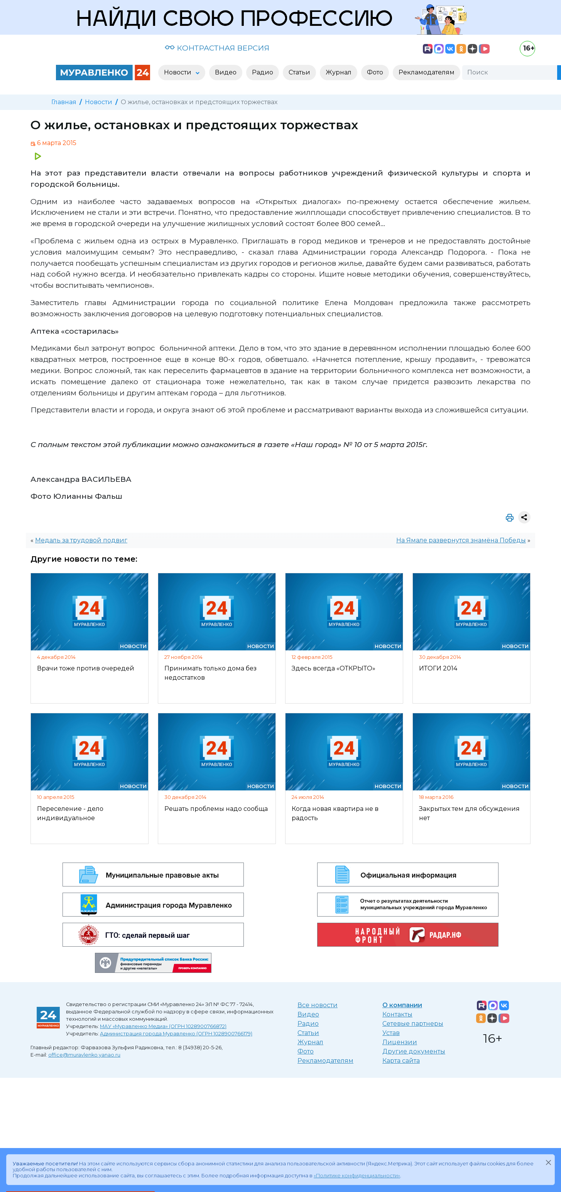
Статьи (308, 1033)
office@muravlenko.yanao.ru (84, 1055)
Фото (305, 1051)
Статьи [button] (299, 72)
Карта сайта (401, 1060)
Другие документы (413, 1051)
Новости (98, 102)
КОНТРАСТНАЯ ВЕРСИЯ (217, 47)
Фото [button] (375, 72)
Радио (308, 1023)
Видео (308, 1014)
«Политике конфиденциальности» (357, 1175)
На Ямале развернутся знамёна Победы (461, 540)
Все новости (317, 1005)
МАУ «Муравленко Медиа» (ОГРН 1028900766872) (163, 1026)
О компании (402, 1005)
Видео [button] (226, 72)
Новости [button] (178, 72)
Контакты (397, 1014)
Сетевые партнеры (412, 1023)
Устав (391, 1033)
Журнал (310, 1042)
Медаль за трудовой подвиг (81, 540)
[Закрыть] (548, 1162)
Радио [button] (262, 72)
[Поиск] (509, 72)
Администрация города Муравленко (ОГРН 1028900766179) (176, 1034)
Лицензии (399, 1042)
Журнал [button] (338, 72)
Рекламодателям (325, 1060)
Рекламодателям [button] (427, 72)
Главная (63, 102)
